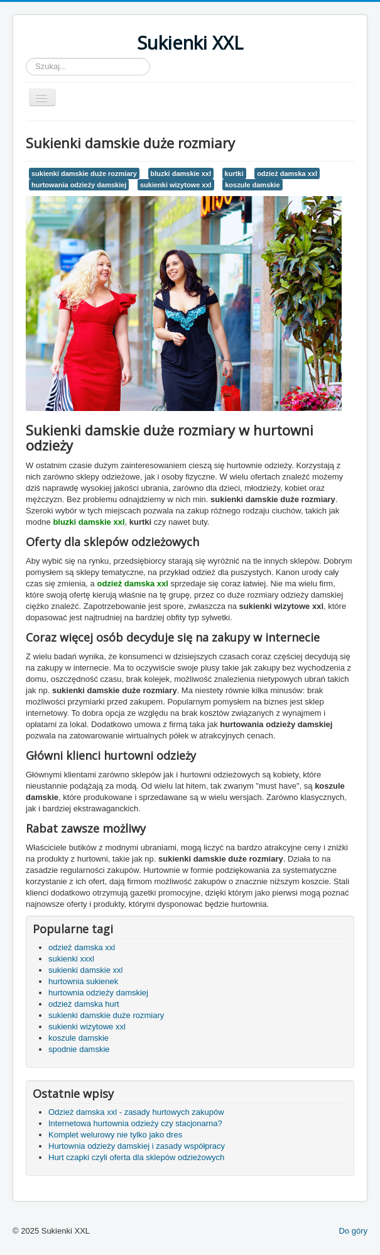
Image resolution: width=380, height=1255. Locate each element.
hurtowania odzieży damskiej (78, 185)
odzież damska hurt (83, 1004)
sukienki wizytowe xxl (176, 185)
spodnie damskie (79, 1049)
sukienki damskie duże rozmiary (84, 173)
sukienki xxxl (71, 958)
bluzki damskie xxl (181, 173)
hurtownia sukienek (83, 981)
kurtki (234, 173)
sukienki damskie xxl (85, 970)
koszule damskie (252, 185)
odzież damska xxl (287, 173)
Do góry (353, 1231)
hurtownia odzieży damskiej (98, 992)
